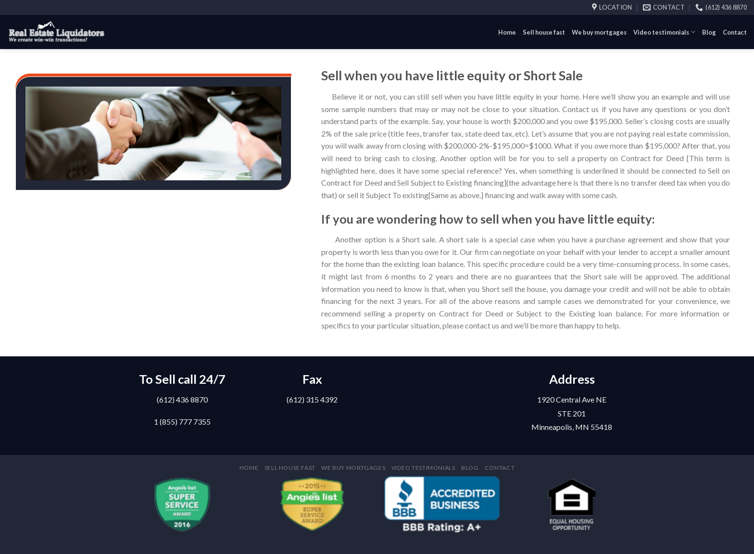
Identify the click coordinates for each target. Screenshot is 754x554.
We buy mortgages (599, 32)
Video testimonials (664, 32)
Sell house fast (544, 32)
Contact (735, 32)
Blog (709, 32)
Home (507, 32)
